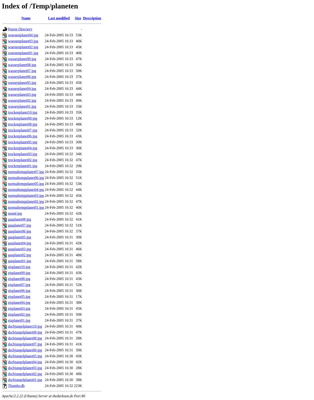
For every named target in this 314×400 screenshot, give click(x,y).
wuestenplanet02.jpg (23, 47)
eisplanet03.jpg (19, 308)
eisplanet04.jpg (19, 302)
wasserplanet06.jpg (22, 77)
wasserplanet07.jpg (22, 71)
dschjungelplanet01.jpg (25, 380)
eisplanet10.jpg (19, 267)
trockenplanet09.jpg (22, 118)
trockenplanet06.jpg (22, 136)
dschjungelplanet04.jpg (25, 362)
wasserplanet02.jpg (22, 100)
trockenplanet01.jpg (22, 166)
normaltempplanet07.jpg (26, 172)
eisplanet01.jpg (19, 320)
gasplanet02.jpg (19, 255)
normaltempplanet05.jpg (26, 184)
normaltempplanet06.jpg (26, 178)
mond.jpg (15, 213)
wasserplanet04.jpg (22, 89)
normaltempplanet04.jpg (26, 190)
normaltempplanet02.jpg (26, 201)
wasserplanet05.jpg (22, 83)
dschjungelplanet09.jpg (25, 332)
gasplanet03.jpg (19, 249)
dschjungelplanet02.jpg (25, 374)
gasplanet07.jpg (19, 225)
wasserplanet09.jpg (22, 59)
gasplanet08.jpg (19, 219)
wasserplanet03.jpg (22, 94)
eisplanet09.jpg (19, 273)
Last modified (59, 18)
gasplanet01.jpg (19, 261)
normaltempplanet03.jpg (26, 195)
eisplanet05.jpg (19, 297)
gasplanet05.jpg (19, 237)
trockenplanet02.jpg (22, 160)
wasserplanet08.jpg (22, 65)
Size (78, 18)
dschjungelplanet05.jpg (25, 356)
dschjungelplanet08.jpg (25, 338)
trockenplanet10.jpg (22, 112)
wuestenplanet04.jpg (23, 35)
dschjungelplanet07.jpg (25, 344)
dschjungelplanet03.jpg (25, 368)
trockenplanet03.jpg (22, 154)
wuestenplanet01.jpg (23, 53)
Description (92, 18)
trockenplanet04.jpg (22, 148)
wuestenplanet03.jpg (23, 41)
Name (25, 18)
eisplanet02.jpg (19, 314)
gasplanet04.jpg (19, 243)
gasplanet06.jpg (19, 231)
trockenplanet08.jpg (22, 124)
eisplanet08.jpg (19, 279)
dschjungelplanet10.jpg (25, 326)
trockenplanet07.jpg (22, 130)
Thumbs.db (16, 386)
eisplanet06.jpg (19, 291)
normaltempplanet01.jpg (26, 207)
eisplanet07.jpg (19, 285)
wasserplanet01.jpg (22, 106)
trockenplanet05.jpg (22, 142)
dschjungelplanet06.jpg (25, 350)
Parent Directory (20, 29)
